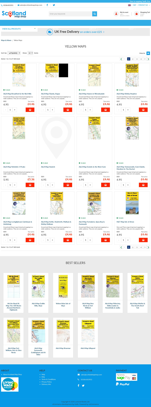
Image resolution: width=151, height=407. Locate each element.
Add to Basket (30, 130)
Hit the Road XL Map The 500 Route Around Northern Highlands (13, 324)
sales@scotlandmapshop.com (31, 5)
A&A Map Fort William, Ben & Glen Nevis (13, 368)
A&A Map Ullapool (88, 366)
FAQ (43, 395)
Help (43, 392)
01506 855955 (8, 5)
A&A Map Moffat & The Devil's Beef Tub (137, 323)
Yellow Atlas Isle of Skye (63, 322)
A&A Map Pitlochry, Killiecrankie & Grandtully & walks (112, 323)
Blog (56, 23)
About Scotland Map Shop (12, 392)
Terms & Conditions (49, 397)
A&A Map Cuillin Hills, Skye (38, 322)
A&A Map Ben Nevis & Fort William (88, 323)
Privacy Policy (47, 400)
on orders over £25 (78, 31)
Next (148, 59)
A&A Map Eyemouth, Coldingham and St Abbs (38, 369)
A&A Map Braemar (63, 366)
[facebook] (47, 5)
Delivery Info (46, 402)
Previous (121, 59)
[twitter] (54, 5)
